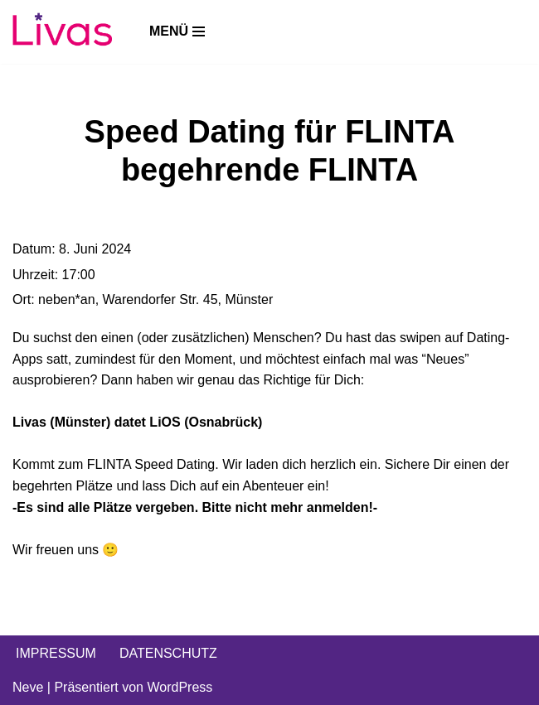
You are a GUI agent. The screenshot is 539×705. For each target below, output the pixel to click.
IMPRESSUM (56, 653)
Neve (27, 687)
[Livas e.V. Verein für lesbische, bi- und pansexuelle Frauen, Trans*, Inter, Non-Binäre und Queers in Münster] (62, 32)
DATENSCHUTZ (168, 653)
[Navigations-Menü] (177, 31)
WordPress (179, 687)
